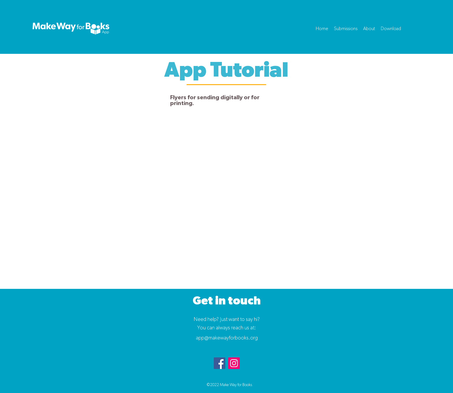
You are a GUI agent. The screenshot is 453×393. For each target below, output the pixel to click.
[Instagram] (234, 363)
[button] (345, 28)
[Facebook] (219, 363)
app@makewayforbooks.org (227, 338)
